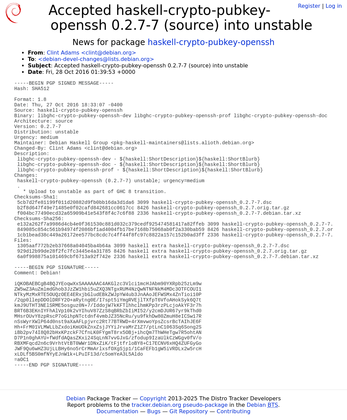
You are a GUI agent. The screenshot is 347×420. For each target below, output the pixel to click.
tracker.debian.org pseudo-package (180, 405)
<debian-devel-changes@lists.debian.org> (96, 59)
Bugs (154, 411)
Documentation (117, 411)
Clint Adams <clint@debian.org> (91, 52)
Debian (75, 398)
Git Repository (188, 411)
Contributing (234, 411)
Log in (334, 6)
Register (309, 6)
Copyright (153, 398)
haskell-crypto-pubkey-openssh (211, 42)
